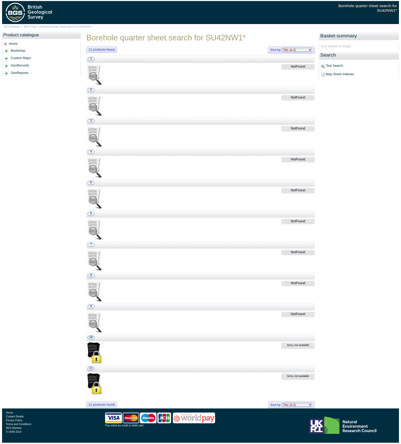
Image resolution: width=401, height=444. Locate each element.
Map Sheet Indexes (340, 74)
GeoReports (19, 73)
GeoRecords (20, 65)
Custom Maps (21, 58)
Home (13, 44)
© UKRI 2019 (13, 431)
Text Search (334, 66)
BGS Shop (30, 26)
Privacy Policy (14, 420)
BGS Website (12, 26)
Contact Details (15, 416)
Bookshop (18, 50)
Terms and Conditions (18, 424)
